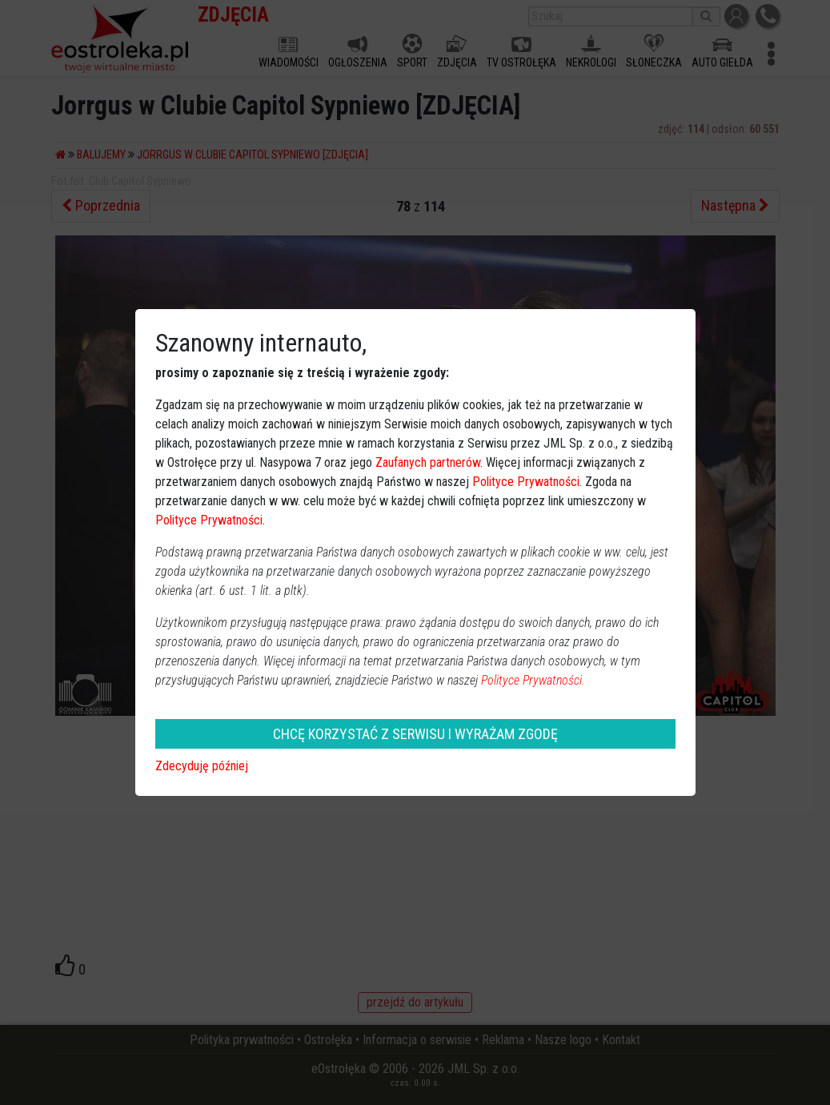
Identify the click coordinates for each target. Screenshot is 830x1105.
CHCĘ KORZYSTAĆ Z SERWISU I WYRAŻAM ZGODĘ (415, 733)
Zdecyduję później (201, 766)
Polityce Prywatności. (533, 680)
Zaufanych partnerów (427, 462)
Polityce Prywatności (525, 481)
